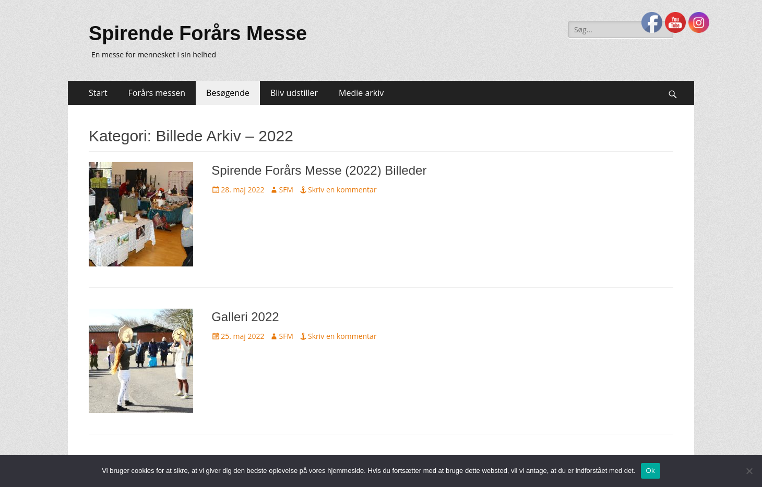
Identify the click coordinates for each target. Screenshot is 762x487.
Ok (650, 470)
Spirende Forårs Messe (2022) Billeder (318, 170)
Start (98, 93)
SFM (286, 189)
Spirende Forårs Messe (198, 33)
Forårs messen (156, 93)
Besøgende (227, 93)
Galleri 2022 (245, 317)
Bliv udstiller (294, 93)
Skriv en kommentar (342, 189)
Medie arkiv (361, 93)
